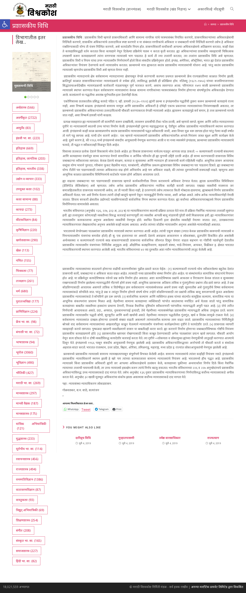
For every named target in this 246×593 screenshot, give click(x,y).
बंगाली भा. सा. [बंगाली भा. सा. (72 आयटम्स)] (27, 332)
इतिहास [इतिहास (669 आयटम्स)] (24, 148)
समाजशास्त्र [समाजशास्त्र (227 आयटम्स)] (26, 551)
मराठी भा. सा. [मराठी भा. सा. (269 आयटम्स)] (28, 383)
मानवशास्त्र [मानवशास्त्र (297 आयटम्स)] (26, 393)
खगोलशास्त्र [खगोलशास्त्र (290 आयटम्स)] (27, 240)
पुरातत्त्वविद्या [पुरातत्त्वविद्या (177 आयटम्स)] (27, 301)
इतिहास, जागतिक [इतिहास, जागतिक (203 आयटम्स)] (30, 158)
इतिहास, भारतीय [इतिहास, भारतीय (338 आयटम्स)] (30, 168)
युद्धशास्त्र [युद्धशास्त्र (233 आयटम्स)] (25, 438)
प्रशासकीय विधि (227, 24)
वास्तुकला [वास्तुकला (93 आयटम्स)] (25, 500)
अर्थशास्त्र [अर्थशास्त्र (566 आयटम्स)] (25, 107)
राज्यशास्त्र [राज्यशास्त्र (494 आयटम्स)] (26, 469)
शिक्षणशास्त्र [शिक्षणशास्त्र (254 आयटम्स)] (27, 520)
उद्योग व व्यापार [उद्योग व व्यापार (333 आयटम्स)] (29, 179)
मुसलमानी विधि (23, 86)
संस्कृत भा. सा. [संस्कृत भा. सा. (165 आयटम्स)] (28, 540)
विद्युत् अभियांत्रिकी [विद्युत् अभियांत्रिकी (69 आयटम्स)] (30, 510)
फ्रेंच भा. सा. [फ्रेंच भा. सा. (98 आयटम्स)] (26, 321)
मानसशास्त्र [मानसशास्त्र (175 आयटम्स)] (26, 413)
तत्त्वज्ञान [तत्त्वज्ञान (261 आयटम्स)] (25, 281)
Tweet (86, 409)
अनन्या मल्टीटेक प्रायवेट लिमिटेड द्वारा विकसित (217, 587)
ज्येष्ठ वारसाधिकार (169, 438)
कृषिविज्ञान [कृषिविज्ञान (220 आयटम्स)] (26, 230)
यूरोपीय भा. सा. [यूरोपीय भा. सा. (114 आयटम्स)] (29, 448)
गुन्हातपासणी (126, 438)
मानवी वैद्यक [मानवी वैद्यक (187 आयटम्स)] (27, 403)
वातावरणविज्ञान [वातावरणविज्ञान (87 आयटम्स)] (28, 489)
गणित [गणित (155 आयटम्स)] (23, 260)
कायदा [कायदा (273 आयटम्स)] (24, 209)
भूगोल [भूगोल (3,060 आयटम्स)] (24, 352)
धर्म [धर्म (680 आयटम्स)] (22, 291)
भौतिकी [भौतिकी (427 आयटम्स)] (24, 372)
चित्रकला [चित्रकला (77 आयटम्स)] (24, 270)
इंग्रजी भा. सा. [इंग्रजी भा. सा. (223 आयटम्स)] (28, 138)
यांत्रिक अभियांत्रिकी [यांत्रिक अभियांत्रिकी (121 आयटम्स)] (31, 426)
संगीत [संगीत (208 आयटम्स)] (23, 530)
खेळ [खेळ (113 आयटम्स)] (22, 250)
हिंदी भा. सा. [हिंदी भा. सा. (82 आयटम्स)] (26, 561)
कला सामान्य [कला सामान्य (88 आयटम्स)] (27, 199)
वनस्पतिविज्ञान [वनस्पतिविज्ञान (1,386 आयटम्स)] (29, 479)
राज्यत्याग (213, 438)
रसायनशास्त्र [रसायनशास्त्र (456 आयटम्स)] (27, 459)
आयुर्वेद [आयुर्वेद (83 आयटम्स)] (23, 128)
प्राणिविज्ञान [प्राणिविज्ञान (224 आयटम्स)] (26, 311)
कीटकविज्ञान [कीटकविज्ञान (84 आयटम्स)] (26, 219)
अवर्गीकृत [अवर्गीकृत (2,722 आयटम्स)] (26, 117)
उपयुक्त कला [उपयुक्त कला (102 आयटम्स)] (28, 189)
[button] (5, 24)
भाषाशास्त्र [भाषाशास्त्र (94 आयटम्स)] (25, 342)
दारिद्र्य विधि (83, 438)
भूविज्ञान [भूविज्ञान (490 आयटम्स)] (25, 362)
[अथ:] (205, 24)
